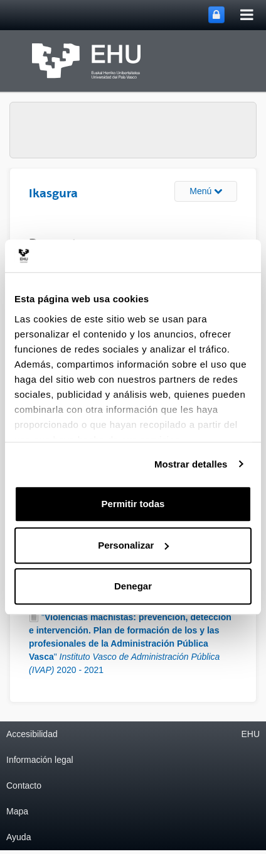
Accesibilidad (32, 734)
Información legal (39, 760)
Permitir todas (133, 503)
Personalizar (133, 545)
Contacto (23, 785)
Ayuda (18, 837)
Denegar (133, 586)
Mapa (17, 811)
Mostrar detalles (191, 464)
